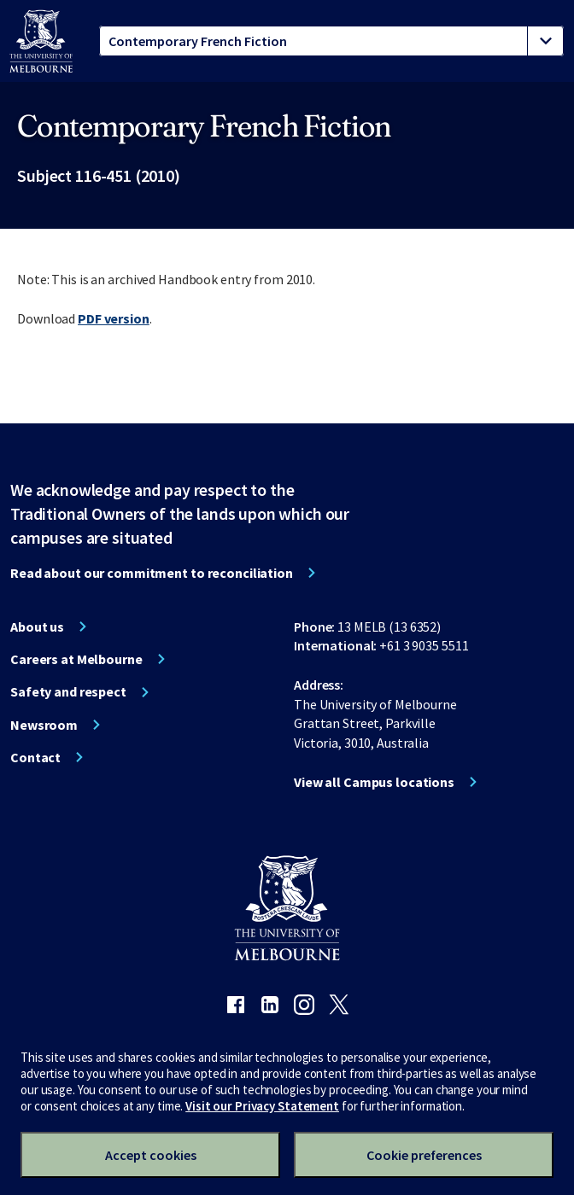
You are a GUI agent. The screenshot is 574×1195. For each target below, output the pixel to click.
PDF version (113, 318)
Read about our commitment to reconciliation (151, 572)
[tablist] (331, 41)
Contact (35, 757)
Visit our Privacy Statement (262, 1106)
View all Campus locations (374, 781)
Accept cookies (150, 1154)
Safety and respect (68, 691)
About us (37, 626)
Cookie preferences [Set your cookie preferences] (424, 1154)
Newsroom (44, 724)
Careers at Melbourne (76, 658)
